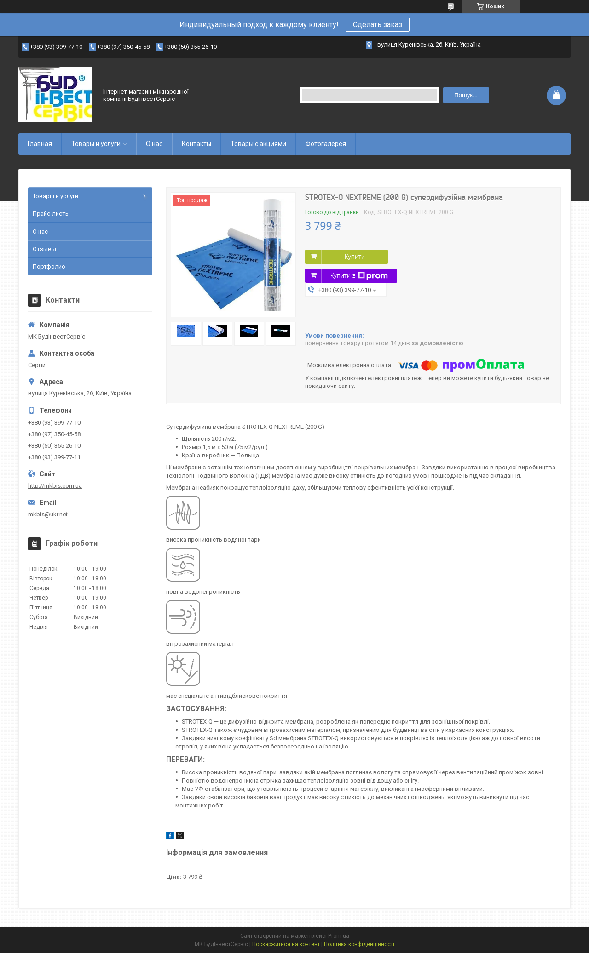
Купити (355, 256)
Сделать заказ (377, 24)
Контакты (196, 143)
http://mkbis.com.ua (55, 485)
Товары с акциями (258, 143)
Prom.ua (338, 936)
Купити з (359, 276)
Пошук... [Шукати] (466, 95)
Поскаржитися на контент (286, 944)
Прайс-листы (51, 213)
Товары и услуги (96, 143)
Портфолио (49, 266)
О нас (154, 143)
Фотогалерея (326, 143)
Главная (40, 143)
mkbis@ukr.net (48, 514)
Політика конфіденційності (359, 944)
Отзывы (44, 249)
